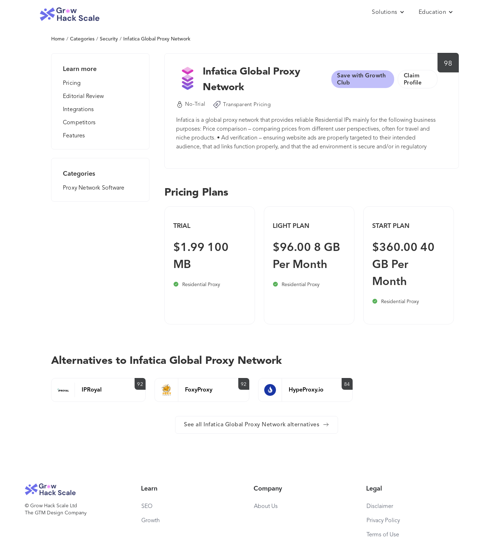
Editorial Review (83, 96)
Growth (150, 521)
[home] (69, 14)
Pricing (72, 83)
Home (58, 39)
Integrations (78, 110)
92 (140, 384)
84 (347, 384)
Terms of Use (382, 535)
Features (74, 136)
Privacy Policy (383, 521)
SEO (146, 506)
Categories (82, 39)
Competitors (79, 123)
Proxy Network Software (93, 188)
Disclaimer (379, 506)
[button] (388, 12)
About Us (266, 506)
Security (109, 39)
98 (448, 63)
